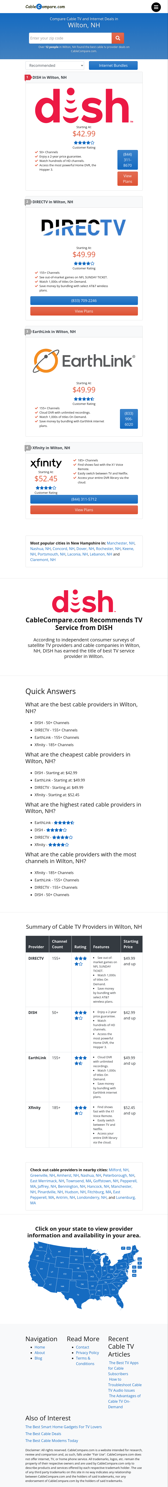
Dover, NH (85, 548)
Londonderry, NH (92, 1197)
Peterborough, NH (118, 1175)
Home (40, 1347)
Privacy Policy (87, 1352)
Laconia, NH (77, 554)
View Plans (127, 178)
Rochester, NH (108, 548)
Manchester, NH (121, 543)
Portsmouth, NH (51, 554)
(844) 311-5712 (84, 499)
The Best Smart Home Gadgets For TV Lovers (64, 1426)
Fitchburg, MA (99, 1191)
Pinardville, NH (50, 1191)
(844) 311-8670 (127, 160)
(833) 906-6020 (129, 419)
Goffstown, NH (105, 1180)
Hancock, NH (98, 1186)
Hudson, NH (75, 1191)
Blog (38, 1358)
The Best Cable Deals (43, 1433)
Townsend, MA (78, 1180)
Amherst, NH (68, 1175)
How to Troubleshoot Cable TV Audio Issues (125, 1385)
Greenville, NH (42, 1175)
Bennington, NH (71, 1186)
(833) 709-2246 (84, 300)
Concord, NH (63, 548)
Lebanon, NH (101, 554)
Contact (82, 1347)
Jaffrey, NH (47, 1186)
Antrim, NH (65, 1197)
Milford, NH (118, 1169)
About (40, 1352)
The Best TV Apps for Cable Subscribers (123, 1368)
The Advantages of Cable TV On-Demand (124, 1401)
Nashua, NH (40, 548)
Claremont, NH (43, 559)
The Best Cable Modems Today (52, 1440)
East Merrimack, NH (47, 1180)
